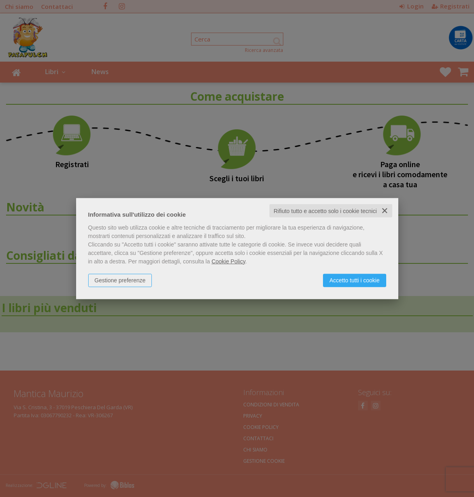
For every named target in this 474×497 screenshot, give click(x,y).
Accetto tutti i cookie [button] (354, 280)
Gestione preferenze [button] (120, 280)
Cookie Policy (228, 261)
